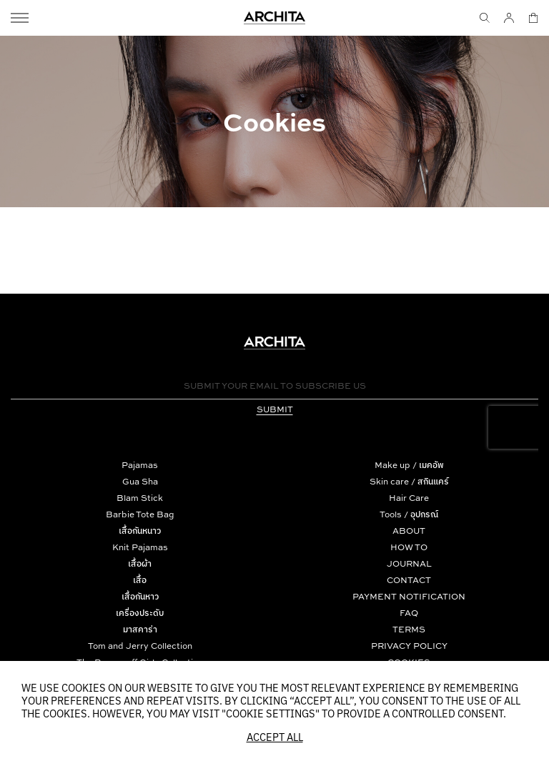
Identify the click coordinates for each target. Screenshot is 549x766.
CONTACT (409, 580)
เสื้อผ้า (140, 563)
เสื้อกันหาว (140, 596)
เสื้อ (140, 580)
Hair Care (409, 498)
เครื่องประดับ (140, 613)
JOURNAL (409, 563)
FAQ (409, 613)
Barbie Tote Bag (140, 514)
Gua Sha (140, 481)
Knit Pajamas (140, 547)
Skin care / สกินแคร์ (409, 481)
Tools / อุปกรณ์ (409, 514)
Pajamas (140, 465)
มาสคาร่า (140, 629)
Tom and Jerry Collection (140, 646)
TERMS (408, 629)
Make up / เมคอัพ (409, 465)
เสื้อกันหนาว (140, 530)
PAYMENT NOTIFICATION (408, 596)
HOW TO (408, 547)
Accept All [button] (275, 738)
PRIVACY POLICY (409, 646)
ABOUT (408, 530)
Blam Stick (140, 498)
